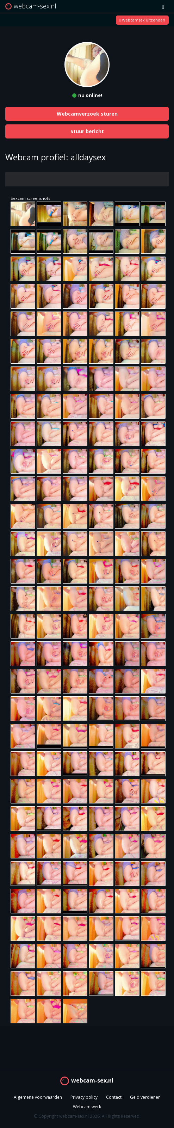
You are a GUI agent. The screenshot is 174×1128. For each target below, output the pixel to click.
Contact (114, 1097)
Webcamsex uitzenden (142, 20)
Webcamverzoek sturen (87, 113)
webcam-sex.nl (92, 1080)
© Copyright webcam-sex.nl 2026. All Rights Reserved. (87, 1116)
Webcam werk (87, 1107)
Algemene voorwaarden (38, 1097)
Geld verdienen (145, 1097)
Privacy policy (84, 1097)
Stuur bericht (87, 131)
